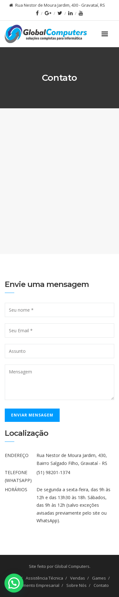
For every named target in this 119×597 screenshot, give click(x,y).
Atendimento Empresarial (34, 585)
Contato (101, 585)
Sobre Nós (76, 585)
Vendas (77, 578)
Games (99, 578)
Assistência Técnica (44, 578)
